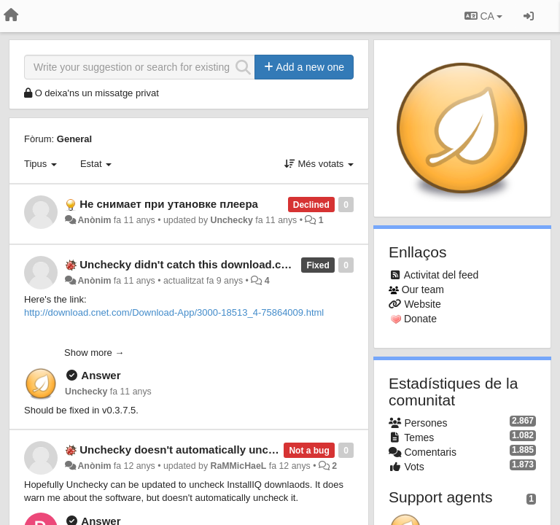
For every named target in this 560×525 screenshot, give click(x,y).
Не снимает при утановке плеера (168, 204)
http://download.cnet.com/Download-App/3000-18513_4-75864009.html (174, 312)
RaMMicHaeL (239, 466)
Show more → (94, 352)
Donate (420, 318)
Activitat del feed (441, 275)
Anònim (94, 220)
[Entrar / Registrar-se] (529, 16)
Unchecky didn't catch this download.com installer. (212, 264)
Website (422, 304)
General (74, 138)
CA (483, 16)
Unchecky (232, 220)
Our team (423, 289)
